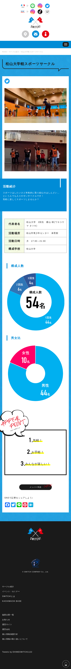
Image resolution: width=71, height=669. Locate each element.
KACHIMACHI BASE (12, 601)
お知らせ (6, 620)
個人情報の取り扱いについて (15, 639)
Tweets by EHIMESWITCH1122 (17, 652)
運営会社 (6, 629)
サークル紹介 (8, 587)
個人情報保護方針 (10, 634)
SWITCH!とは (8, 596)
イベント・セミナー (11, 591)
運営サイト (7, 624)
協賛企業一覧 (8, 615)
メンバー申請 (35, 487)
